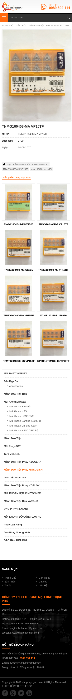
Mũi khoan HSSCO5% (21, 416)
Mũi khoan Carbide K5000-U (25, 420)
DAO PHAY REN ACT (16, 508)
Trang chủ (7, 26)
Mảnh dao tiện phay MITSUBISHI (45, 26)
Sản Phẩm (10, 581)
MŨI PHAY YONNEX (15, 373)
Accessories (16, 386)
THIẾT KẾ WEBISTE (13, 686)
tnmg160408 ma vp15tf (41, 169)
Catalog (43, 581)
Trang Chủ (11, 577)
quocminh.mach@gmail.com (25, 662)
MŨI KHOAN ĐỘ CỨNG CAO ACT (23, 516)
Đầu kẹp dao (11, 381)
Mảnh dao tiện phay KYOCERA (22, 461)
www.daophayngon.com (25, 632)
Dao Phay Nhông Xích (17, 532)
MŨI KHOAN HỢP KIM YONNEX (22, 493)
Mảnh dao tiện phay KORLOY (22, 485)
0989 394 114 (59, 8)
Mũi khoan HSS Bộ (20, 406)
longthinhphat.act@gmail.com (26, 628)
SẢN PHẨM (21, 26)
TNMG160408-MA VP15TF (15, 169)
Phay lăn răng (13, 524)
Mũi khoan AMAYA (15, 401)
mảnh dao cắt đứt (21, 164)
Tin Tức (9, 585)
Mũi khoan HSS (18, 411)
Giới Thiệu (44, 577)
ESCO (28, 686)
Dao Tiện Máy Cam (15, 477)
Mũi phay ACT (12, 446)
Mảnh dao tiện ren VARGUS (21, 501)
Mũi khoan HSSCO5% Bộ (23, 430)
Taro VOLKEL (12, 454)
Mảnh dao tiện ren (15, 393)
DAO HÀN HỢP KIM (15, 540)
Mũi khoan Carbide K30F (23, 425)
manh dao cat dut (40, 164)
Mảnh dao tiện (13, 438)
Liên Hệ (43, 585)
